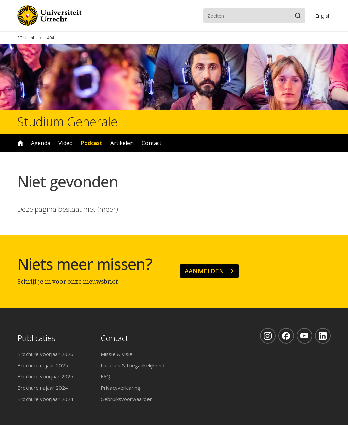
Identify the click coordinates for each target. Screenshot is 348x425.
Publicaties (36, 338)
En (323, 16)
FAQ (105, 376)
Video (65, 143)
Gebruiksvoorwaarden (127, 398)
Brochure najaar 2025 (42, 365)
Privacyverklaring (120, 387)
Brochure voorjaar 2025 (45, 376)
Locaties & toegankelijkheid (132, 365)
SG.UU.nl (25, 38)
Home (20, 143)
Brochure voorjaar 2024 (45, 398)
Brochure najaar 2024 (42, 387)
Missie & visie (117, 354)
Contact (151, 143)
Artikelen (122, 143)
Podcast (91, 143)
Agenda (40, 143)
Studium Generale (67, 122)
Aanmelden (204, 271)
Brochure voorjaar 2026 (45, 354)
